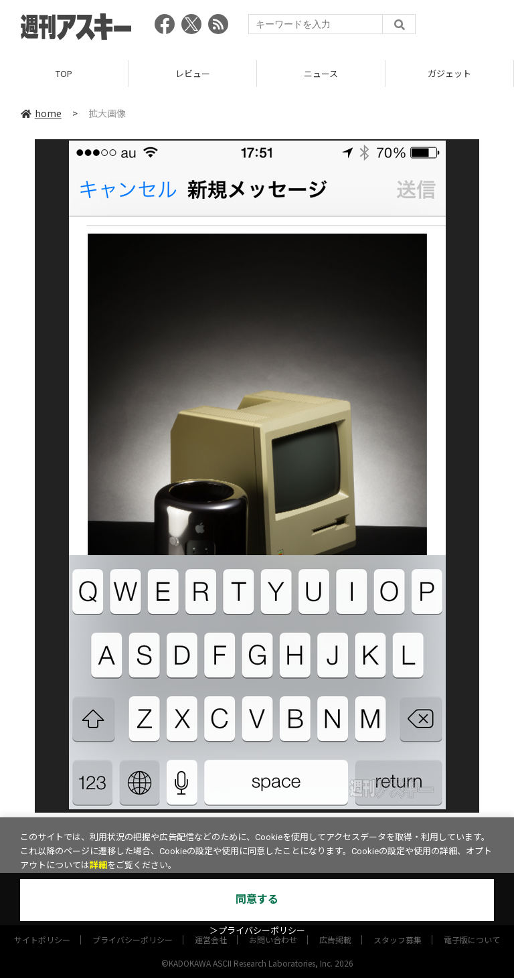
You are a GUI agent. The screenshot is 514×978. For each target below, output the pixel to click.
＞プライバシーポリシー (257, 931)
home (41, 113)
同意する (257, 899)
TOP (64, 73)
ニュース (321, 73)
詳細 (98, 865)
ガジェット (449, 73)
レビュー (192, 73)
